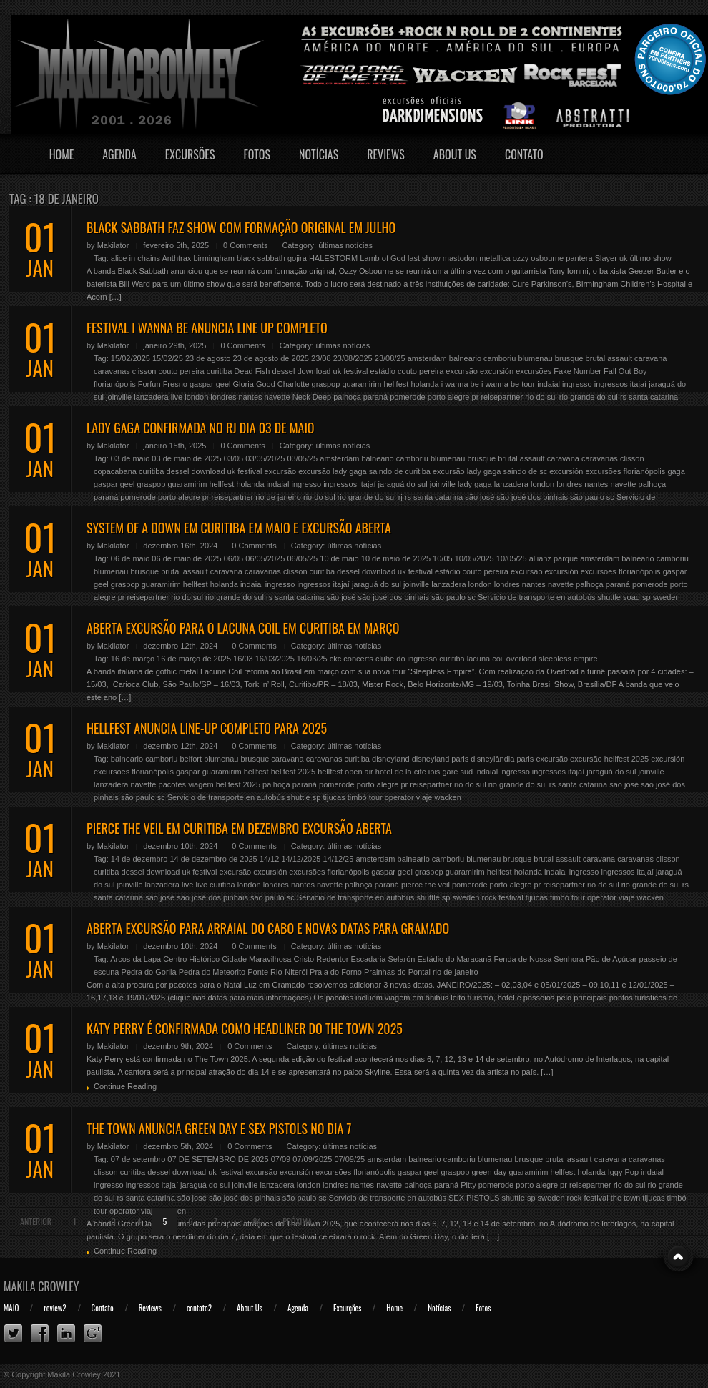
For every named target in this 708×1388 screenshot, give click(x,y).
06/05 (234, 558)
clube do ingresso (406, 658)
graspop (326, 384)
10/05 (443, 558)
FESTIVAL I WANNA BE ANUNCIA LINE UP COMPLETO (207, 327)
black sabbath (261, 258)
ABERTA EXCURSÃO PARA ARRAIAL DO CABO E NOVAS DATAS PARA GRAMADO (268, 928)
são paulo (587, 497)
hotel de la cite (400, 771)
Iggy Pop (623, 1172)
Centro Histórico (191, 959)
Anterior (35, 1221)
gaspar (202, 384)
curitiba (219, 371)
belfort (191, 758)
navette (277, 397)
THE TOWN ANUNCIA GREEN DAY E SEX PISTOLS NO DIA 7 (219, 1128)
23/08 (321, 358)
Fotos (256, 154)
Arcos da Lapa (135, 959)
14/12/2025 (300, 859)
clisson (144, 371)
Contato (524, 154)
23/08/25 (390, 358)
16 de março (132, 658)
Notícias (318, 154)
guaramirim (361, 384)
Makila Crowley (41, 1286)
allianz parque (554, 558)
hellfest (395, 384)
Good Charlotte (283, 384)
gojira (297, 258)
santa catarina (653, 397)
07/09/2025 (312, 1159)
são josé (479, 497)
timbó (357, 797)
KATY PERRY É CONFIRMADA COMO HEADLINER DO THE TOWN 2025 (245, 1028)
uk (623, 258)
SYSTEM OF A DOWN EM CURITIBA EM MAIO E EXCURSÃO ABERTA (239, 527)
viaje (424, 797)
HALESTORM (333, 258)
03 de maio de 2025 (186, 458)
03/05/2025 (265, 458)
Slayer (606, 258)
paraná (375, 397)
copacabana (115, 471)
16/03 (243, 658)
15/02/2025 (130, 358)
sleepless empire (568, 658)
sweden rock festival (488, 897)
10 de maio (339, 558)
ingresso (577, 384)
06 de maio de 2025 (186, 558)
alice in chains (135, 258)
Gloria (243, 384)
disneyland (391, 758)
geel (223, 384)
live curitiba (215, 884)
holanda (424, 384)
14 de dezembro (139, 859)
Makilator (113, 245)
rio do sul (541, 397)
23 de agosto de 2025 (271, 358)
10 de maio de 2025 (396, 558)
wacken (447, 797)
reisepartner (502, 397)
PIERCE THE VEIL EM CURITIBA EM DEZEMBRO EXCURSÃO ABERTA (239, 828)
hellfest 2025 (293, 771)
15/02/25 (167, 358)
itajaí (638, 384)
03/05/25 (302, 458)
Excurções (347, 1308)
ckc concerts (351, 658)
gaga (675, 471)
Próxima (297, 1221)
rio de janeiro (278, 497)
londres (223, 397)
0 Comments (245, 245)
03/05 (234, 458)
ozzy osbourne (538, 258)
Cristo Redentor (320, 959)
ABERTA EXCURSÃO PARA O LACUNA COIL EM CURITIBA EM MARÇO (243, 628)
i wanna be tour (508, 384)
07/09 (281, 1159)
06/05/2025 (265, 558)
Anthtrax (176, 258)
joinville (119, 397)
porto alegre (449, 397)
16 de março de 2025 (194, 658)
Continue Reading (125, 1086)
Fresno (175, 384)
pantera (579, 258)
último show (651, 258)
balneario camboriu (482, 358)
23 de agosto (208, 358)
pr (475, 397)
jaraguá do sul (403, 484)
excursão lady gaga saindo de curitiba (364, 471)
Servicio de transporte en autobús (537, 597)
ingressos (611, 384)
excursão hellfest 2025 (609, 758)
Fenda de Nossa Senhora (539, 959)
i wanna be (460, 384)
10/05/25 (511, 558)
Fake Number (577, 371)
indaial (548, 384)
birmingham (213, 258)
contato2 (199, 1308)
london (196, 397)
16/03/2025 (275, 658)
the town (626, 1197)
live (177, 397)
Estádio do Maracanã (455, 959)
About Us (454, 154)
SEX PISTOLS (473, 1197)
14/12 (270, 859)
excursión (496, 371)
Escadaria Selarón (383, 959)
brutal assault (609, 358)
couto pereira (182, 371)
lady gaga (475, 484)
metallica (494, 258)
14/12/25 (338, 859)
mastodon (460, 258)
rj (400, 497)
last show (424, 258)
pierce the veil (425, 884)
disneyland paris (440, 758)
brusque (569, 358)
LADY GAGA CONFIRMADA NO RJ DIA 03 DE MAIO (201, 427)
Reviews (386, 154)
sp (646, 597)
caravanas (112, 371)
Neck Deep (311, 397)
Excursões (190, 154)
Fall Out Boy (625, 371)
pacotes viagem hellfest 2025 (209, 784)
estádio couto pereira (407, 371)
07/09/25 (349, 1159)
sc (610, 497)
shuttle (609, 597)
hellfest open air (345, 771)
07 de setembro (138, 1159)
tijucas (334, 797)
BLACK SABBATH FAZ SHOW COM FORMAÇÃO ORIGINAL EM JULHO (241, 227)
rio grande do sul (588, 397)
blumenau (535, 358)
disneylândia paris (502, 758)
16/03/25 (312, 658)
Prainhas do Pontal (397, 972)
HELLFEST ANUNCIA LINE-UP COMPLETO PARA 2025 (207, 728)
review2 (55, 1308)
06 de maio (130, 558)
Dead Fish (252, 371)
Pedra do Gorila (149, 972)
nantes (250, 397)
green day (488, 1172)
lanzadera (151, 397)
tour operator (391, 797)
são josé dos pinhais (532, 497)
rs (623, 397)
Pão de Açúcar (611, 959)
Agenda (119, 154)
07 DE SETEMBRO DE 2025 (217, 1159)
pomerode (408, 397)
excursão (462, 371)
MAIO (11, 1308)
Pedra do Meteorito (212, 972)
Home (61, 154)
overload (521, 658)
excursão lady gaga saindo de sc (490, 471)
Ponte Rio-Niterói (277, 972)
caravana (650, 358)
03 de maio (130, 458)
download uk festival (332, 371)
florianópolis (115, 384)
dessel (283, 371)
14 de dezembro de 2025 (213, 859)
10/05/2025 (474, 558)
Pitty (468, 1185)
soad (631, 597)
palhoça (347, 397)
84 (256, 1221)
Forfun (149, 384)
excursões (533, 371)
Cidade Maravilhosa (256, 959)
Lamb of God (382, 258)
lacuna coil (485, 658)
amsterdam (427, 358)
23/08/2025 (353, 358)
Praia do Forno (336, 972)
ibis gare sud (450, 771)
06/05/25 (302, 558)
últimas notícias (345, 245)
